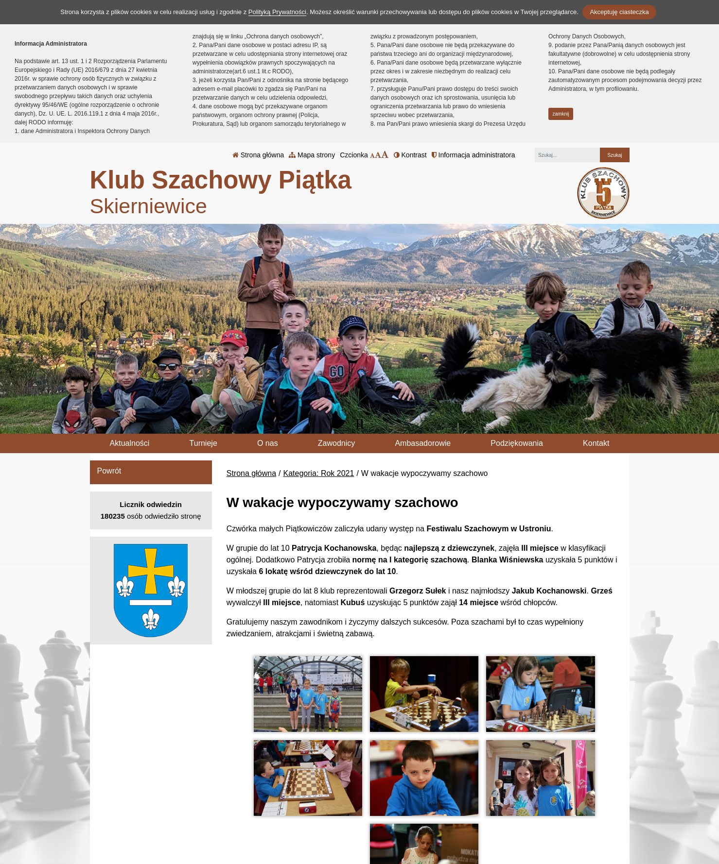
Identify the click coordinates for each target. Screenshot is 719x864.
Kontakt (596, 443)
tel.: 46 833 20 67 (328, 808)
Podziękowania (517, 443)
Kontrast (410, 155)
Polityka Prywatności (422, 808)
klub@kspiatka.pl (327, 820)
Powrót (109, 471)
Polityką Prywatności (277, 12)
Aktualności (130, 443)
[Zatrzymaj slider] (360, 424)
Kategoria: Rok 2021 (318, 473)
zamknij (561, 114)
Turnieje (203, 443)
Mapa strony (312, 155)
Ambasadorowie (423, 443)
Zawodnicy (336, 443)
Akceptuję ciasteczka (619, 12)
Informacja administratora (473, 155)
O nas (267, 443)
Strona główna (258, 155)
